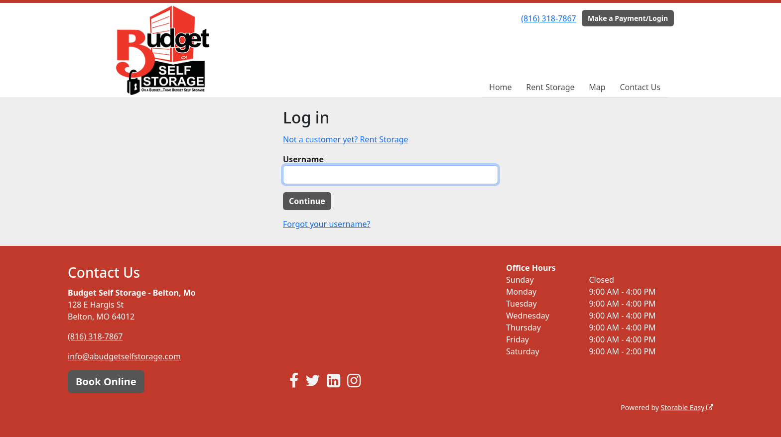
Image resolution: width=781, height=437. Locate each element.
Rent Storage (550, 87)
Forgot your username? (326, 223)
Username (303, 159)
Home (500, 87)
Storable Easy (687, 407)
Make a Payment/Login (628, 18)
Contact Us (640, 87)
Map (597, 87)
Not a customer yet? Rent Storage (345, 139)
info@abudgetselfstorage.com (124, 356)
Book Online (106, 381)
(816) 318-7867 (548, 18)
